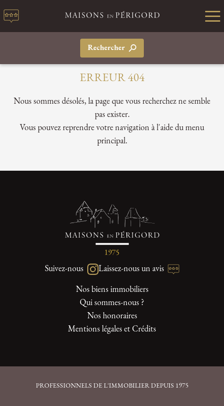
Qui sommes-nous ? (112, 302)
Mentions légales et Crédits (112, 329)
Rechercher (112, 48)
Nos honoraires (112, 316)
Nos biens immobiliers (112, 289)
